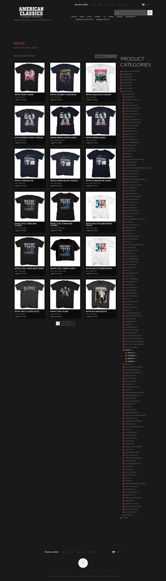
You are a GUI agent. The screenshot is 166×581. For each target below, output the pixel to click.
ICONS (89, 17)
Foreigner (129, 228)
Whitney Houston (132, 506)
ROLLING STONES (131, 401)
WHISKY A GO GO (131, 503)
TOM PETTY (129, 475)
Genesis (128, 233)
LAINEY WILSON (130, 301)
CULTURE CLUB (130, 174)
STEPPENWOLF (130, 418)
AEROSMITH (129, 105)
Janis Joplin (129, 265)
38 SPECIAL (128, 94)
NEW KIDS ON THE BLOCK (133, 341)
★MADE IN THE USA (102, 19)
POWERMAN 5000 (131, 387)
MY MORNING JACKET (132, 336)
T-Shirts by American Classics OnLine (58, 576)
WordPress (86, 576)
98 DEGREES (129, 97)
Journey (128, 284)
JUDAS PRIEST (129, 290)
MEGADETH (129, 319)
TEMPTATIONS (130, 438)
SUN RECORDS (130, 432)
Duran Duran (130, 193)
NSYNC (127, 350)
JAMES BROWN (130, 259)
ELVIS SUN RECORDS (131, 196)
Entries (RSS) (94, 576)
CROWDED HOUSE (131, 171)
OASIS (127, 364)
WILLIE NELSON (130, 509)
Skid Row (128, 404)
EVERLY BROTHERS (131, 210)
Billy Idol (128, 134)
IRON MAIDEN (129, 256)
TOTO (127, 478)
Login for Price (20, 100)
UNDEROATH (129, 489)
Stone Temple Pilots (132, 427)
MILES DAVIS (129, 321)
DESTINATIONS (130, 17)
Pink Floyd (129, 381)
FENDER (127, 216)
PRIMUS (127, 390)
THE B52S (128, 441)
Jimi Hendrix (129, 273)
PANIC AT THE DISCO (131, 373)
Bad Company (130, 125)
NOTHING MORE (130, 347)
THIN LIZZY (128, 469)
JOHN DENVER (130, 282)
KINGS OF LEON (130, 296)
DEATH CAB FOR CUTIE (132, 185)
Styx (126, 429)
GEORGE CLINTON (131, 236)
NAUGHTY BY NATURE (132, 338)
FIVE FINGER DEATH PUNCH (134, 219)
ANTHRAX (128, 117)
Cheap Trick (129, 162)
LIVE (126, 310)
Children (131, 355)
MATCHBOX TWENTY (132, 316)
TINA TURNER (129, 472)
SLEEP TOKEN (129, 410)
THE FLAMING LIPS (131, 452)
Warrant (128, 495)
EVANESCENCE (130, 208)
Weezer (128, 501)
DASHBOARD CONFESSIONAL (135, 179)
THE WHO (128, 466)
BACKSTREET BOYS (131, 122)
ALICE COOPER (130, 111)
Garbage (128, 230)
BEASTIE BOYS (130, 131)
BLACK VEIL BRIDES (131, 142)
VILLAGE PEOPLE (130, 492)
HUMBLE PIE (129, 247)
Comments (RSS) (105, 576)
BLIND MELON (130, 145)
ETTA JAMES (129, 205)
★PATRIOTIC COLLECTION (84, 19)
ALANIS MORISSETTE (132, 108)
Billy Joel (128, 137)
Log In (93, 4)
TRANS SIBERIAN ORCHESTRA (134, 483)
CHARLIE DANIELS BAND (133, 159)
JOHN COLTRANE (131, 279)
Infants (131, 358)
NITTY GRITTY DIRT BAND (133, 344)
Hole (127, 242)
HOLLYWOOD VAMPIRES (133, 245)
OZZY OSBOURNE (131, 370)
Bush (127, 154)
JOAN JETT (128, 276)
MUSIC (82, 17)
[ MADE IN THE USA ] (129, 71)
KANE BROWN (130, 293)
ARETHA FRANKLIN (131, 119)
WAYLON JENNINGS (131, 498)
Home (16, 48)
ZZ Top (127, 515)
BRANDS (119, 17)
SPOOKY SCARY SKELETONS (134, 415)
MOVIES (74, 17)
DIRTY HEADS (129, 191)
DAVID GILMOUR (130, 182)
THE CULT (128, 449)
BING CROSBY (129, 139)
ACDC (127, 102)
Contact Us (122, 4)
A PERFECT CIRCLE (131, 100)
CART (140, 4)
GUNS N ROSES (130, 239)
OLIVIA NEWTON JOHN (132, 367)
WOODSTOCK (129, 512)
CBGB (127, 156)
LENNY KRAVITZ (130, 307)
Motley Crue (130, 330)
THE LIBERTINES (130, 455)
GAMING (97, 17)
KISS (126, 299)
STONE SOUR (129, 424)
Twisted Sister (130, 486)
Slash (127, 407)
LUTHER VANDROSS (131, 313)
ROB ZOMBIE (129, 398)
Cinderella (129, 165)
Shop (100, 4)
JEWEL (127, 270)
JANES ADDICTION (131, 262)
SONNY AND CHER (131, 412)
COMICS (111, 17)
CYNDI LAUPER (130, 176)
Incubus (128, 253)
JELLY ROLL (128, 267)
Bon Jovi (128, 148)
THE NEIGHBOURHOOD (133, 458)
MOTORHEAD (129, 333)
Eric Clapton (130, 202)
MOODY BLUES (130, 327)
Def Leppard (129, 188)
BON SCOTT (129, 151)
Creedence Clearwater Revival (136, 168)
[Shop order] (106, 56)
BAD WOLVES (129, 128)
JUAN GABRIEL (130, 287)
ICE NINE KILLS (130, 250)
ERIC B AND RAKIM (131, 199)
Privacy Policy (115, 576)
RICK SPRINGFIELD (131, 395)
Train (127, 481)
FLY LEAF (128, 222)
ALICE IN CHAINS (130, 114)
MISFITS (127, 324)
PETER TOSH (129, 378)
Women (130, 361)
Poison (127, 384)
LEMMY (127, 304)
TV (104, 17)
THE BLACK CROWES (132, 446)
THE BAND (128, 444)
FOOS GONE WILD (131, 225)
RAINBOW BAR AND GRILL (133, 392)
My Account (110, 4)
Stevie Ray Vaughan (132, 421)
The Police (129, 461)
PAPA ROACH (129, 375)
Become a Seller (81, 4)
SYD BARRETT (129, 435)
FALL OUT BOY (130, 213)
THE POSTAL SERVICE (132, 464)
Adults (130, 353)
